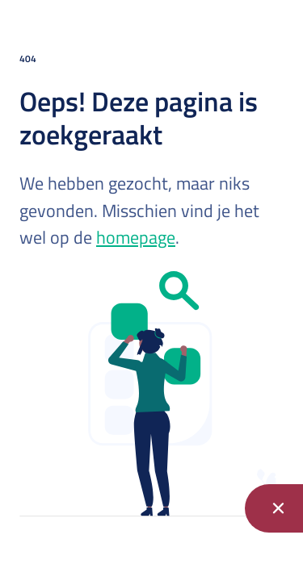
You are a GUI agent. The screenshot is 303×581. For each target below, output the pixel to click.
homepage (135, 237)
